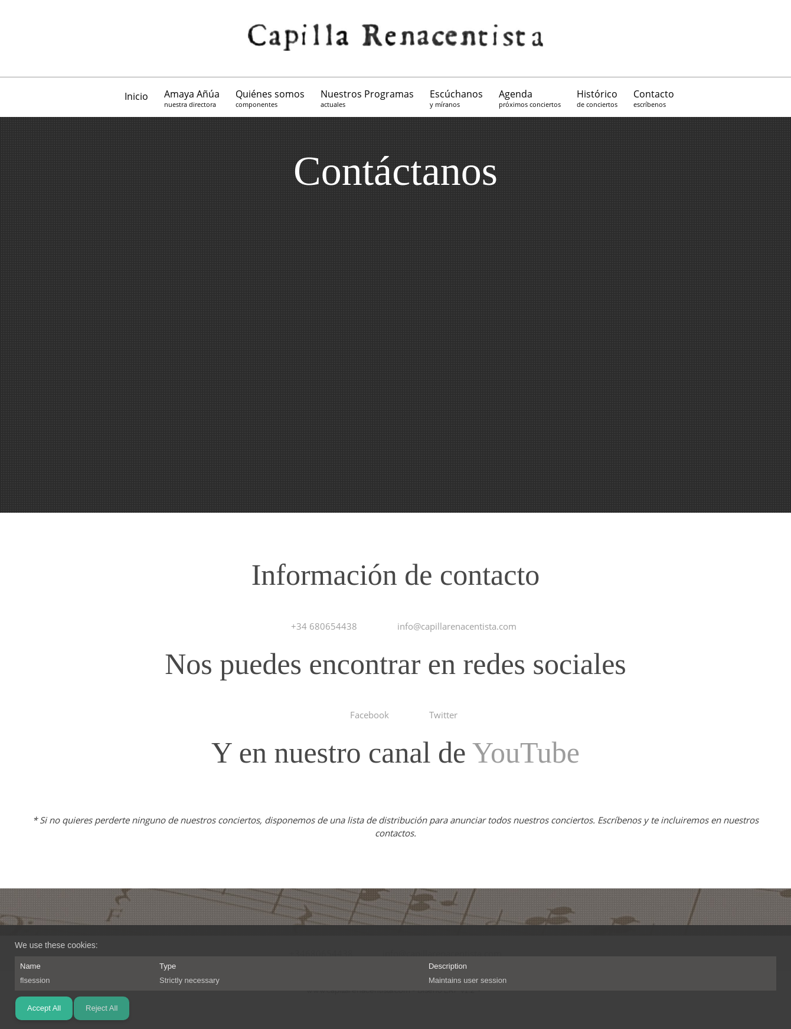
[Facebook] (56, 38)
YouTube (526, 752)
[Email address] (38, 38)
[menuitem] (136, 98)
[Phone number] (21, 38)
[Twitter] (74, 38)
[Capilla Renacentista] (395, 38)
